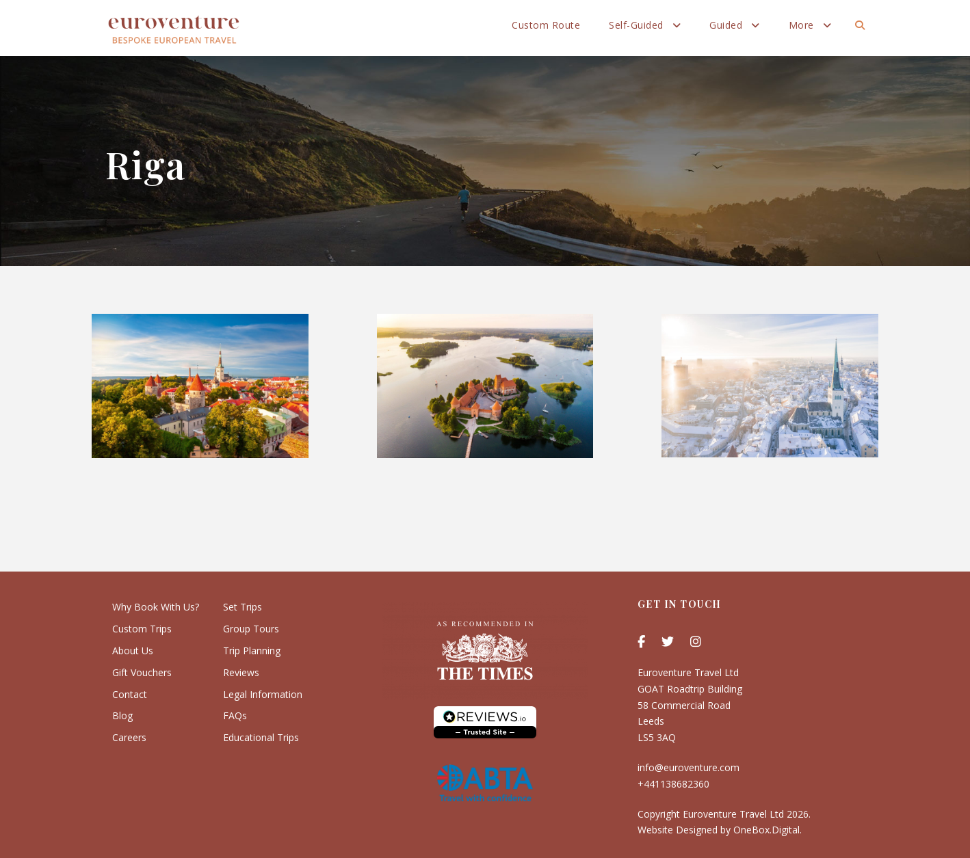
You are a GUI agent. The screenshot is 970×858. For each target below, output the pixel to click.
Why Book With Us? (155, 606)
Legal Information (262, 694)
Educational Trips (261, 737)
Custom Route (546, 24)
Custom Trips (142, 628)
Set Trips (242, 606)
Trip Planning (251, 650)
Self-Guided (636, 24)
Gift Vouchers (142, 672)
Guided (725, 24)
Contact (129, 694)
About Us (132, 650)
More (801, 24)
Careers (129, 737)
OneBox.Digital (766, 829)
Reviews (241, 672)
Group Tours (251, 628)
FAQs (235, 715)
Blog (122, 715)
